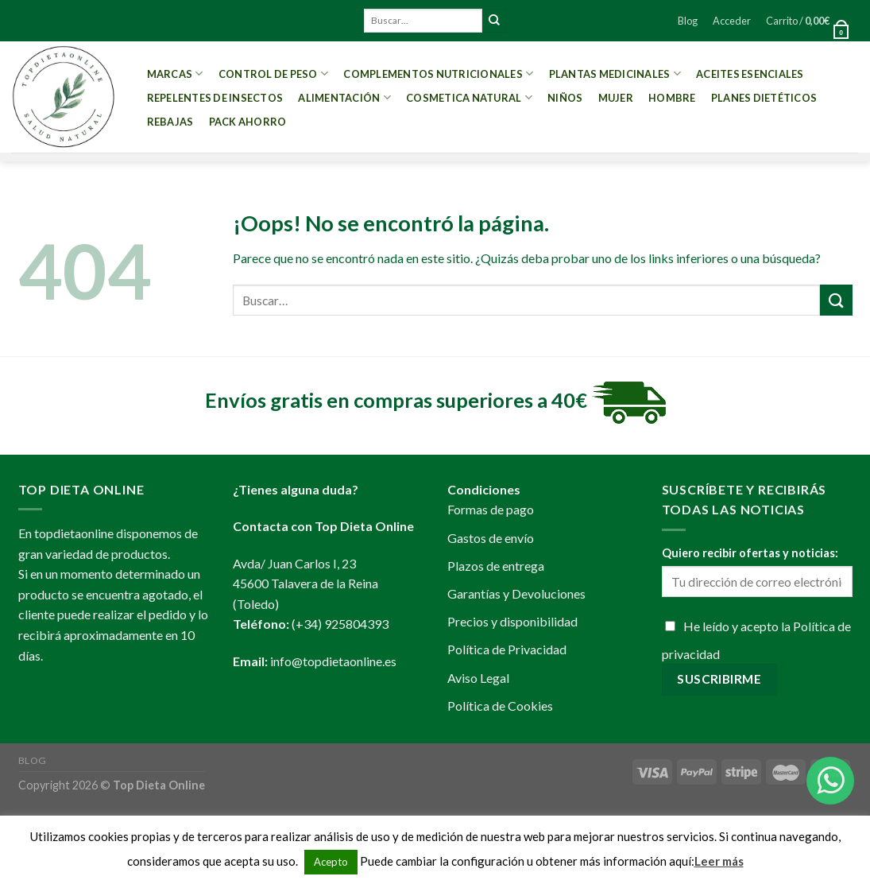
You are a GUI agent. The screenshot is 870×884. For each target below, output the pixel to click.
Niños (564, 97)
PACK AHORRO (248, 121)
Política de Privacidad (506, 649)
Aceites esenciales (750, 74)
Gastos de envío (490, 537)
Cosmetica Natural (469, 97)
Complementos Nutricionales (438, 73)
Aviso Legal (478, 677)
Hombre (672, 97)
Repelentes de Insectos (215, 97)
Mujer (615, 97)
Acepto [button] (331, 861)
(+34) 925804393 (340, 623)
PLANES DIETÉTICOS (764, 97)
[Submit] (494, 21)
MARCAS (175, 73)
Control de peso (273, 73)
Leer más (719, 861)
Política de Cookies (500, 705)
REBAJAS (170, 121)
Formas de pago (490, 509)
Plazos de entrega (495, 565)
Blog (688, 20)
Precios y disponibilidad (512, 621)
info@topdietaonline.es (333, 661)
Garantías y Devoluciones (516, 593)
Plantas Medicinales (615, 73)
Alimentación (344, 97)
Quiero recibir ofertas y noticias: (750, 553)
